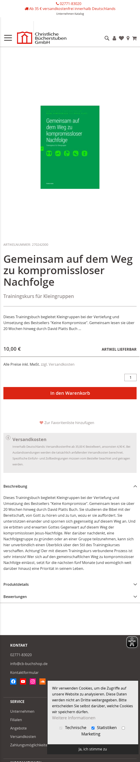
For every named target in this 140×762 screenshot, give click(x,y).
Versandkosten (23, 736)
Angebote (18, 728)
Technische (73, 727)
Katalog (79, 13)
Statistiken (105, 727)
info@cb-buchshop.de (29, 663)
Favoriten (121, 38)
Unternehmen (65, 13)
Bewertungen (15, 596)
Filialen (128, 38)
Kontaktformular (24, 672)
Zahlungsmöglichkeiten (30, 744)
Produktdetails (16, 584)
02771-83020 (70, 3)
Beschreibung (15, 486)
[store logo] (36, 33)
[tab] (70, 486)
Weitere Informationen (73, 717)
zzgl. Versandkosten (58, 364)
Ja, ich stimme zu (93, 749)
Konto (114, 38)
